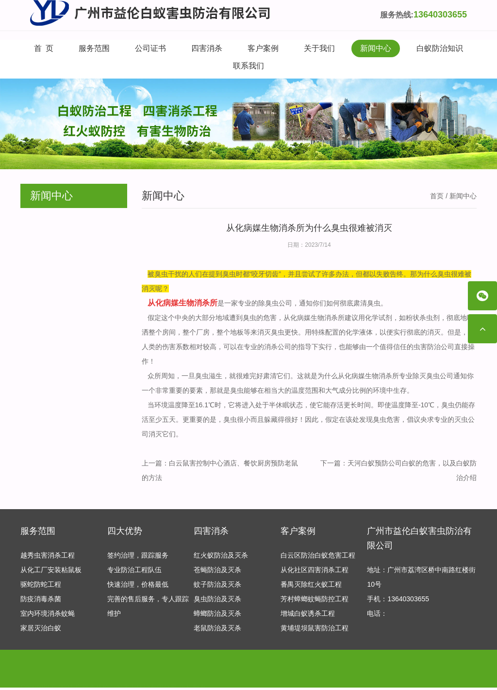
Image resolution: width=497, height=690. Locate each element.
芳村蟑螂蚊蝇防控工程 (314, 601)
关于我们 (319, 48)
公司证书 (150, 48)
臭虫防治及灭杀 (217, 601)
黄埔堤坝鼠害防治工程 (314, 630)
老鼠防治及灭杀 (217, 630)
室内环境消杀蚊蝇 (47, 616)
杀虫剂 (429, 317)
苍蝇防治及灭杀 (217, 572)
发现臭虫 (372, 419)
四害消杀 (206, 48)
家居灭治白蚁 (40, 630)
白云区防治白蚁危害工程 (318, 558)
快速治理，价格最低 (137, 587)
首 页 (44, 48)
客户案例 (263, 48)
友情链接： (37, 675)
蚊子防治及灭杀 (217, 587)
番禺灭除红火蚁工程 (311, 587)
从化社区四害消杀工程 (314, 572)
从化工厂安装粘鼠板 (51, 572)
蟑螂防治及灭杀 (217, 616)
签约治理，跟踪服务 (137, 558)
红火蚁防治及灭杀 (221, 558)
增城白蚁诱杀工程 (308, 616)
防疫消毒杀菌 (40, 601)
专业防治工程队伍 (134, 572)
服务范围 (94, 48)
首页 (437, 196)
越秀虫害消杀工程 (47, 558)
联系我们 (248, 66)
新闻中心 (375, 48)
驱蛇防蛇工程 (40, 587)
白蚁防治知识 (439, 48)
